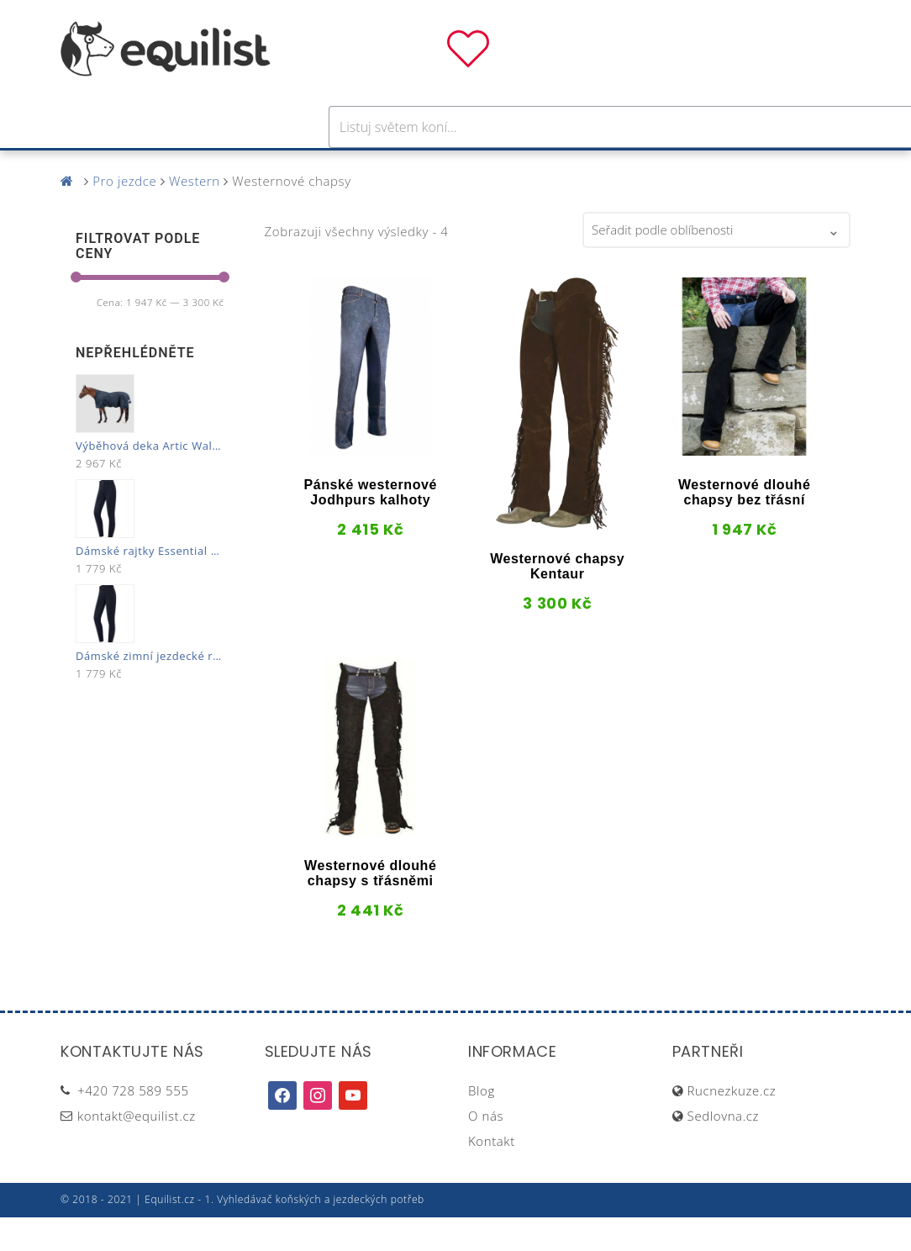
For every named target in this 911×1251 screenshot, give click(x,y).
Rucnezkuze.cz (732, 1124)
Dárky (706, 167)
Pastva (636, 167)
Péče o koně (427, 167)
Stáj (576, 167)
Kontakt (491, 1174)
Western (194, 214)
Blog (481, 1124)
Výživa (518, 167)
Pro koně (219, 167)
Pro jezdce (317, 167)
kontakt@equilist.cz (136, 1149)
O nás (485, 1149)
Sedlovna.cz (723, 1149)
